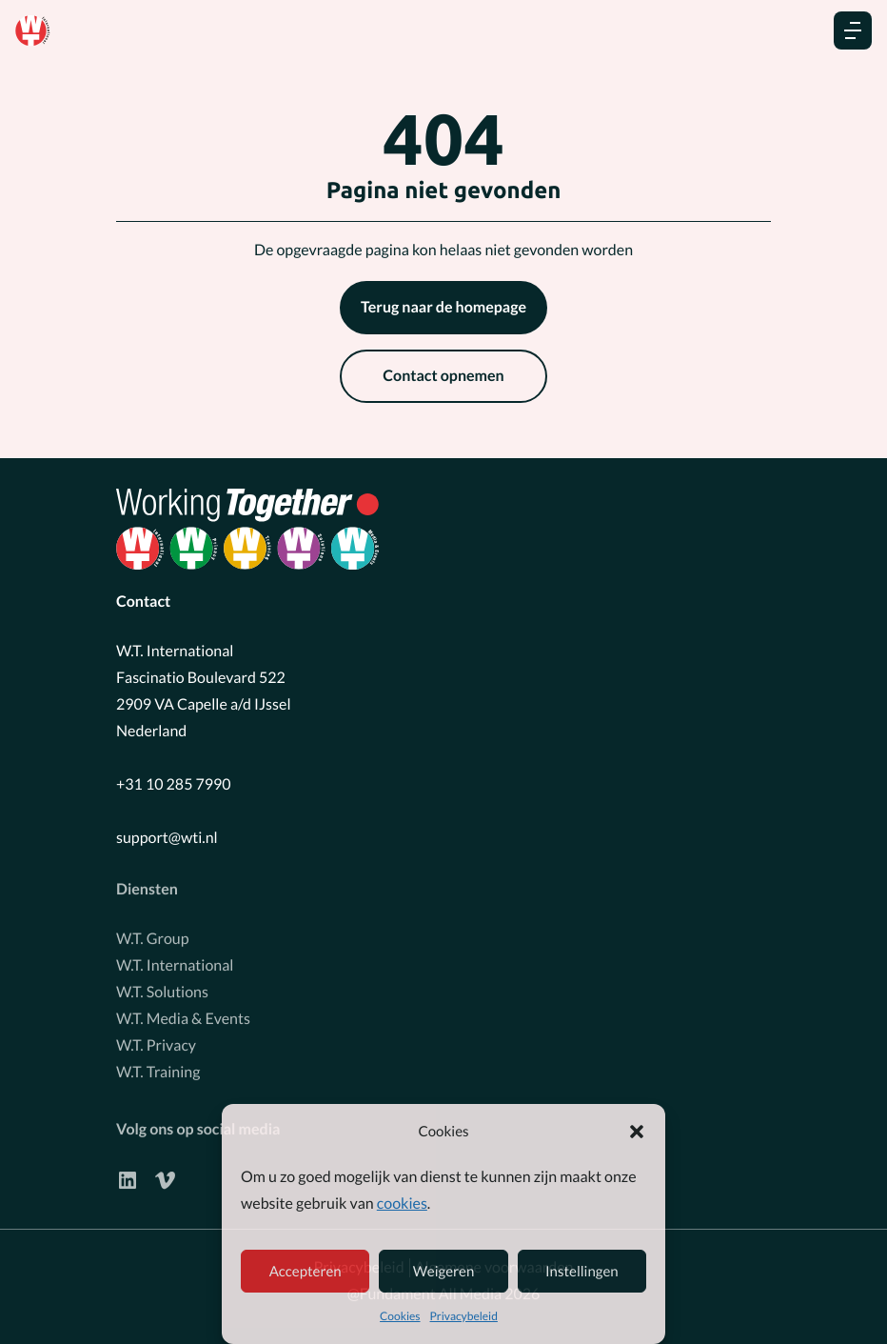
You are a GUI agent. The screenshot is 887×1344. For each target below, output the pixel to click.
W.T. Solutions (162, 987)
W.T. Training (158, 1067)
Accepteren (305, 1271)
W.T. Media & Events (183, 1014)
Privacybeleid (464, 1316)
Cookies (400, 1316)
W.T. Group (152, 934)
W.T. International (174, 961)
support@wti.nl (167, 838)
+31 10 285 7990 (173, 784)
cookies (402, 1203)
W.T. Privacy (156, 1041)
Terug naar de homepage (443, 307)
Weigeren (444, 1271)
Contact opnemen (443, 376)
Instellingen (582, 1271)
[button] (636, 1131)
